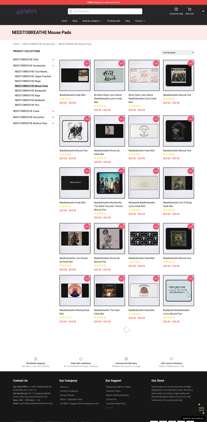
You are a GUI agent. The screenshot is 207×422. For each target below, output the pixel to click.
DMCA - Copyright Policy (71, 399)
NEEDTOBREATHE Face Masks (31, 71)
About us (64, 387)
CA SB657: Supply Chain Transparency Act (79, 403)
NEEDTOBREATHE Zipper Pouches (33, 76)
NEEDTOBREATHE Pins (27, 105)
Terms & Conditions (69, 391)
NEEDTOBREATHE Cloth (25, 59)
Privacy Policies (67, 395)
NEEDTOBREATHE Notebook (30, 100)
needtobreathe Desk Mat (141, 150)
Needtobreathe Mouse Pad (177, 95)
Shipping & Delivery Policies (118, 387)
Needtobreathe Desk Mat (72, 95)
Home (16, 44)
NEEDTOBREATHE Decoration (28, 117)
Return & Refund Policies (117, 395)
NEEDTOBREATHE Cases (26, 111)
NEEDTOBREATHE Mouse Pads (74, 44)
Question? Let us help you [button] (193, 418)
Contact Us (111, 399)
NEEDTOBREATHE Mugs (28, 81)
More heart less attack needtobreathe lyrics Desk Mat (142, 99)
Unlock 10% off (201, 409)
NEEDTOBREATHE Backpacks (30, 90)
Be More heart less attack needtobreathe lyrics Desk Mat (108, 99)
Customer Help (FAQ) (116, 403)
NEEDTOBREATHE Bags (27, 95)
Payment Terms (113, 391)
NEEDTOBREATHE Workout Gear (30, 123)
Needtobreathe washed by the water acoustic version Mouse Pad (108, 206)
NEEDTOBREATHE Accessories (39, 44)
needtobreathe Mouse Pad (177, 150)
